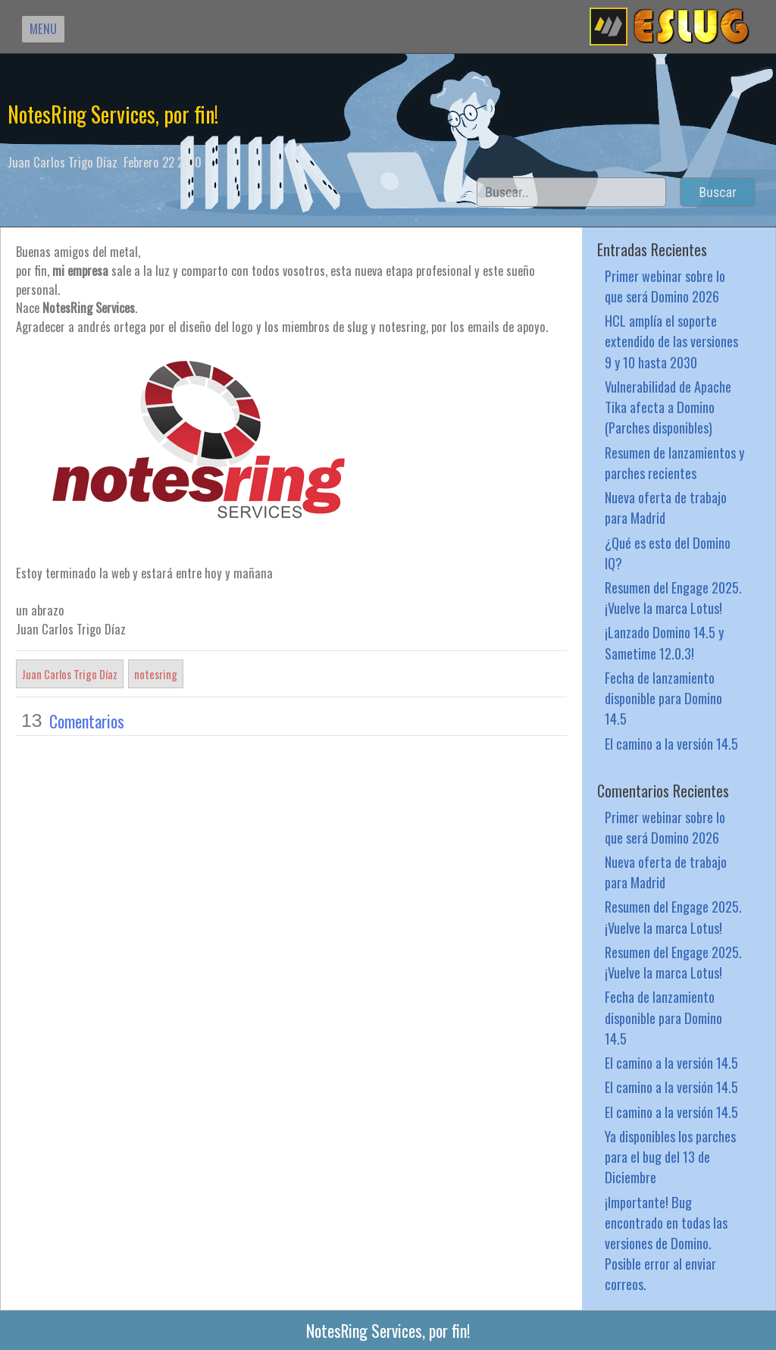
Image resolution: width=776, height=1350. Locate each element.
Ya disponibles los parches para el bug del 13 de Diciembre (670, 1156)
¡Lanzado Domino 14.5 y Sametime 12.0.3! (664, 642)
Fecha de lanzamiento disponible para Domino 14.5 (663, 697)
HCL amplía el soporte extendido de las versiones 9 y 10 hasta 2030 (671, 340)
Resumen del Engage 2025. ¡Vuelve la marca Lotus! (673, 597)
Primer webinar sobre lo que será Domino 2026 (665, 285)
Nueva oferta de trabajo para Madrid (666, 507)
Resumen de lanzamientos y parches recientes (674, 462)
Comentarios (86, 721)
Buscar (718, 192)
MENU (43, 28)
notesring (155, 674)
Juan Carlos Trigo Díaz (69, 674)
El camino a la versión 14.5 (671, 743)
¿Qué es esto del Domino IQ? (668, 552)
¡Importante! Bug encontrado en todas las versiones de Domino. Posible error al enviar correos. (666, 1243)
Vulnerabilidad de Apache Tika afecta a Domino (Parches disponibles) (668, 406)
